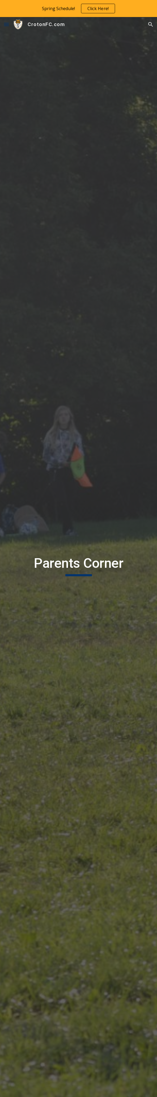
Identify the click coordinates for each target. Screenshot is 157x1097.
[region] (78, 8)
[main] (78, 566)
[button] (6, 24)
